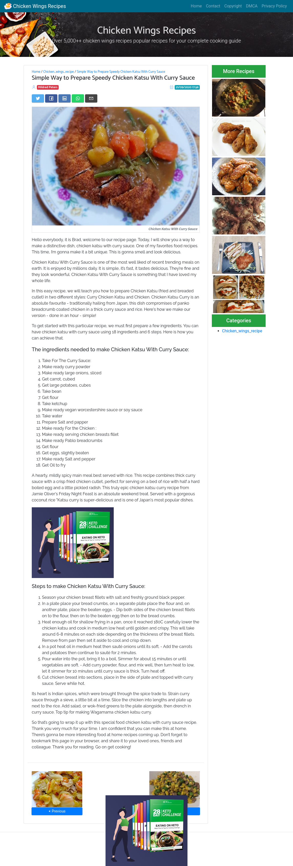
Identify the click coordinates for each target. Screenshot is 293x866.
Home (196, 6)
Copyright (233, 6)
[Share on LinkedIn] (64, 98)
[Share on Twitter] (38, 98)
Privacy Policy (274, 6)
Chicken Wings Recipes (35, 6)
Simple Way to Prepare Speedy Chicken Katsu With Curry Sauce (121, 72)
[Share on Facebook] (51, 98)
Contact (213, 6)
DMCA (251, 6)
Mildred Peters (48, 87)
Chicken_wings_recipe (58, 72)
